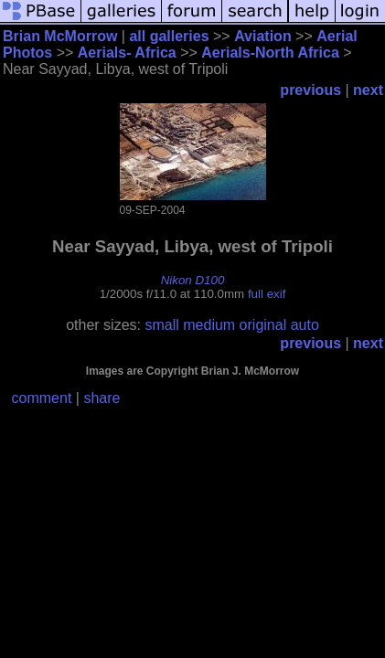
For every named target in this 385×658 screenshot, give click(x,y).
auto (305, 325)
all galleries (169, 36)
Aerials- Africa (127, 52)
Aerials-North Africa (270, 52)
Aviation (263, 36)
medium (209, 325)
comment (42, 398)
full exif (266, 294)
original (263, 325)
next (368, 90)
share (101, 398)
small (161, 325)
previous (310, 90)
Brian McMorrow (60, 36)
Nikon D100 (193, 280)
